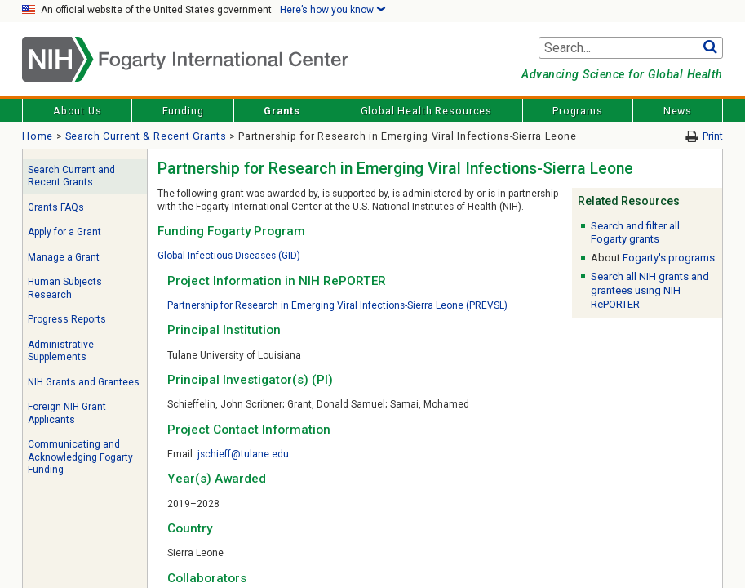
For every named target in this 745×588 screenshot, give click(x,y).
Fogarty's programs (669, 258)
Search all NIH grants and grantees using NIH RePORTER (650, 290)
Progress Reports (67, 319)
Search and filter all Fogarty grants (635, 233)
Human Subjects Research (65, 288)
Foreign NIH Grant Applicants (67, 413)
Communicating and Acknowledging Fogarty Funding (80, 457)
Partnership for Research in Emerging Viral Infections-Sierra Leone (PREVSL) (337, 305)
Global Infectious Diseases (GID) (228, 255)
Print (713, 136)
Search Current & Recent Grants (146, 136)
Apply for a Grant (64, 232)
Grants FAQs (56, 207)
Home (37, 136)
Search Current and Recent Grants (71, 176)
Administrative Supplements (61, 351)
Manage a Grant (64, 257)
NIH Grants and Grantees (84, 382)
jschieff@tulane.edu (243, 454)
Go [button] (710, 48)
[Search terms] (630, 48)
